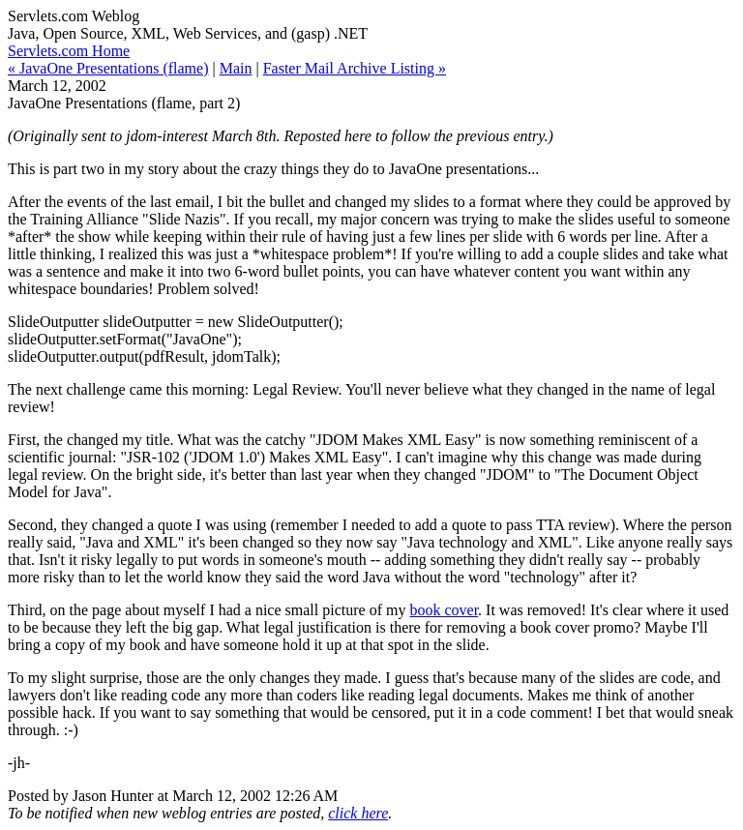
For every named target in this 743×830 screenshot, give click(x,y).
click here (358, 813)
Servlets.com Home (69, 51)
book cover (443, 610)
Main (236, 68)
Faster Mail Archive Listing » (354, 68)
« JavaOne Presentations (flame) (108, 68)
